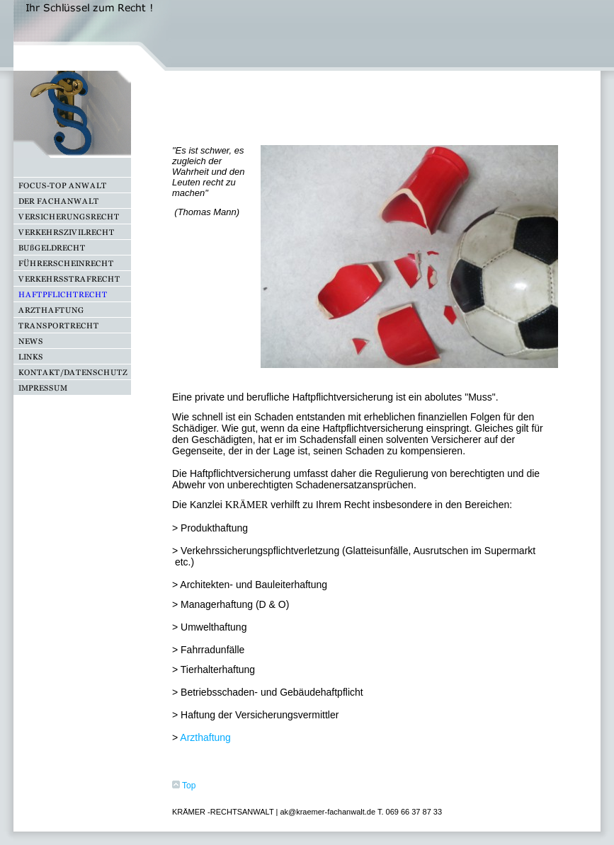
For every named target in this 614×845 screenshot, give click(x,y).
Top (183, 786)
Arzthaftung (205, 737)
